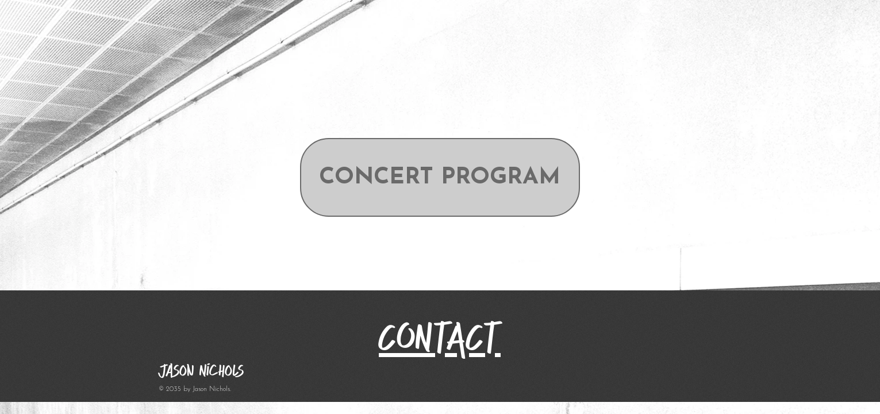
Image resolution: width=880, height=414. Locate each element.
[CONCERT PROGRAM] (440, 177)
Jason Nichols (201, 370)
